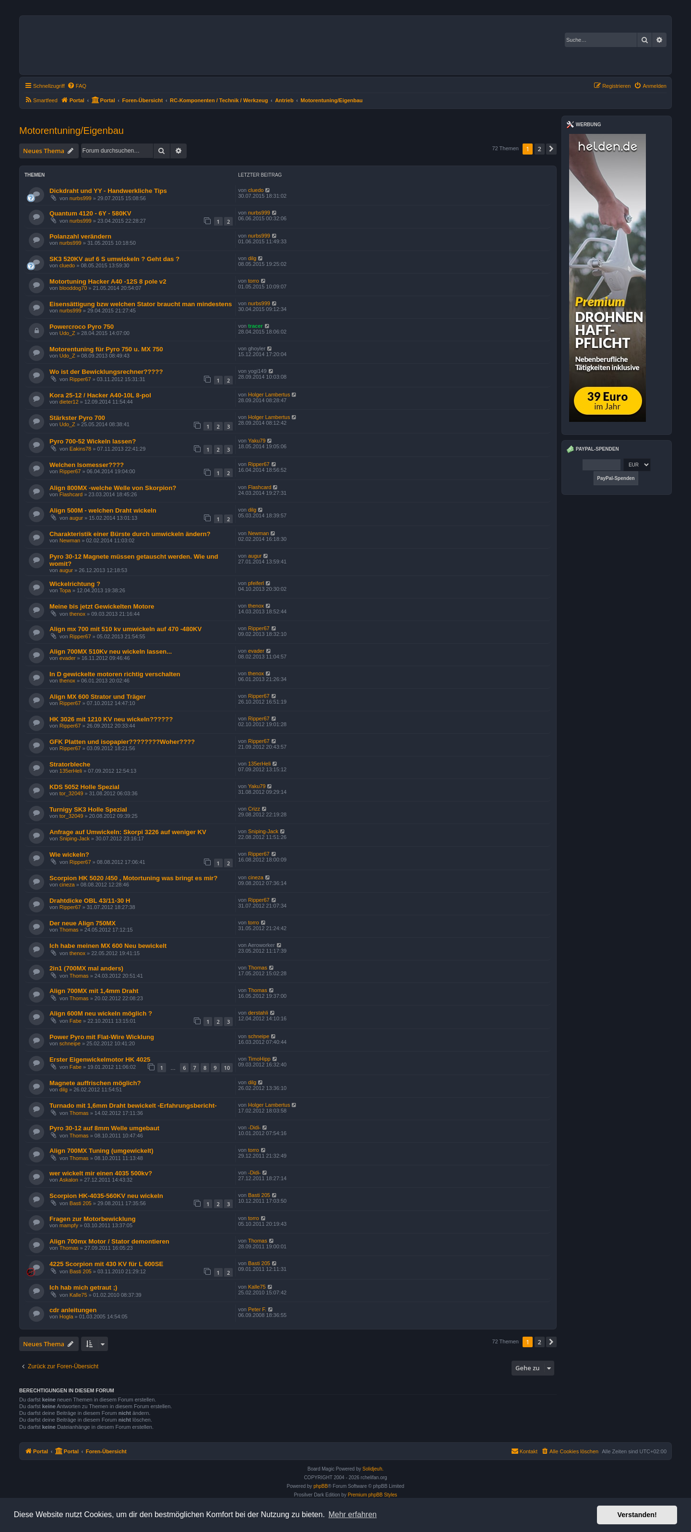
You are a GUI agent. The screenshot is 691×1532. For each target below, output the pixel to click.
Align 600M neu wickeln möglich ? (100, 1013)
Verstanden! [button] (637, 1515)
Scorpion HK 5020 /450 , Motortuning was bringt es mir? (133, 878)
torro (253, 281)
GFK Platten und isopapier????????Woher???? (122, 741)
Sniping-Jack (75, 838)
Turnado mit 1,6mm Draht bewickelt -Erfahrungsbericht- (133, 1105)
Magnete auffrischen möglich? (95, 1083)
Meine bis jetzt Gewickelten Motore (101, 606)
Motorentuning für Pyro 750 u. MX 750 (106, 349)
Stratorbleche (69, 764)
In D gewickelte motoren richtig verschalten (114, 674)
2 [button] (539, 148)
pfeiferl (256, 583)
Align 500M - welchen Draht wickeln (102, 510)
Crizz (254, 809)
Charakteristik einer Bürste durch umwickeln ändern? (130, 534)
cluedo (255, 190)
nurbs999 (81, 198)
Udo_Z (67, 333)
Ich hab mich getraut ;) (83, 1287)
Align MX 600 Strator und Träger (97, 696)
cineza (67, 884)
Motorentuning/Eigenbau (71, 130)
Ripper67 (80, 379)
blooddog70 (73, 288)
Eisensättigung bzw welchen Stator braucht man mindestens (140, 304)
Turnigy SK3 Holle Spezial (88, 809)
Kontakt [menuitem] (524, 1451)
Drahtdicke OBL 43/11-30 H (89, 900)
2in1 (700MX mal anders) (86, 968)
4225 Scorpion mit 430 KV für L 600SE (106, 1264)
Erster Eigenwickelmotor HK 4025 (99, 1059)
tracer (255, 326)
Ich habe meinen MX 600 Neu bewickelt (108, 945)
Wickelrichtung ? (74, 583)
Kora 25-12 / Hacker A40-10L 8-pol (100, 395)
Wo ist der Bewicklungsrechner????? (106, 371)
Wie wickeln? (69, 854)
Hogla (66, 1316)
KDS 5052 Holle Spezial (84, 786)
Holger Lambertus (269, 394)
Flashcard (71, 494)
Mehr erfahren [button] (352, 1514)
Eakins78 (80, 449)
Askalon (69, 1180)
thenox (77, 614)
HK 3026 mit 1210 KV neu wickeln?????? (111, 719)
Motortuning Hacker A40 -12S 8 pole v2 (108, 281)
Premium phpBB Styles (372, 1494)
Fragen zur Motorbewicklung (92, 1218)
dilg (252, 258)
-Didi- (254, 1127)
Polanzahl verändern (80, 236)
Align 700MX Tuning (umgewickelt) (101, 1150)
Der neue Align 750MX (82, 923)
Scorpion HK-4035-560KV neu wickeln (106, 1195)
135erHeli (71, 771)
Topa (65, 590)
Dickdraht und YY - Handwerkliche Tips (108, 190)
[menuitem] (76, 86)
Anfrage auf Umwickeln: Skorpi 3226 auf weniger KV (127, 832)
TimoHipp (259, 1059)
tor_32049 (71, 793)
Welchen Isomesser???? (86, 464)
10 (227, 1067)
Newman (70, 540)
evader (68, 658)
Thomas (69, 930)
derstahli (258, 1013)
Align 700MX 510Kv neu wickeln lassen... (110, 651)
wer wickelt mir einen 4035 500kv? (100, 1173)
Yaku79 (257, 440)
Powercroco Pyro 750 (81, 326)
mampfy (69, 1225)
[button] (551, 149)
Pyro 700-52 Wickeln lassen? (92, 441)
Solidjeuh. (372, 1469)
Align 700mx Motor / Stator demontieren (109, 1241)
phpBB (320, 1486)
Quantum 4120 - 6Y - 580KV (90, 213)
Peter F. (257, 1309)
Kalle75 (78, 1295)
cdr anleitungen (72, 1310)
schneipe (70, 1043)
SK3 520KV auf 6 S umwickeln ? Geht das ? (114, 259)
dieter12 (69, 402)
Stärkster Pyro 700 (77, 417)
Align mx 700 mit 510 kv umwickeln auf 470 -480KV (125, 629)
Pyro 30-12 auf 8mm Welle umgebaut (104, 1128)
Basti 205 (81, 1203)
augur (76, 518)
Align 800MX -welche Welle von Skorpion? (112, 487)
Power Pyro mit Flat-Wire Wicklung (101, 1037)
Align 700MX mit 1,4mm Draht (93, 990)
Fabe (76, 1021)
